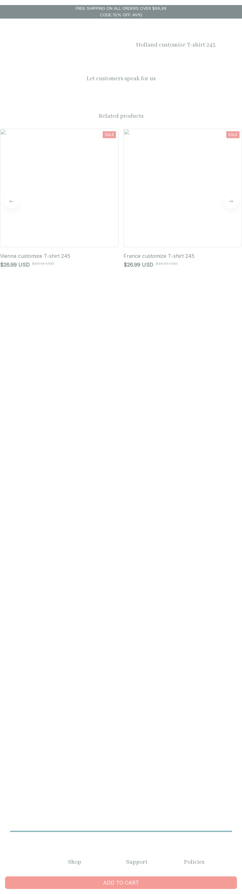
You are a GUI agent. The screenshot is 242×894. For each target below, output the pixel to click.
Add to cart (121, 883)
